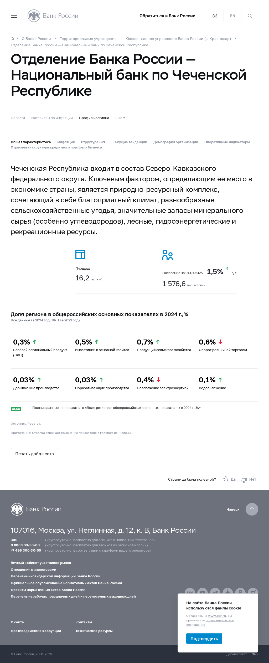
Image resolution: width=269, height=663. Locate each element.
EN (232, 16)
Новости (18, 118)
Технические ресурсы (94, 631)
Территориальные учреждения (88, 38)
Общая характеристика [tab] (31, 142)
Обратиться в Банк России (167, 16)
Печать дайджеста (34, 453)
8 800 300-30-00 (25, 545)
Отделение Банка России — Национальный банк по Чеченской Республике (79, 45)
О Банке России (36, 38)
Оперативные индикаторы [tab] (227, 142)
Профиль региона (94, 118)
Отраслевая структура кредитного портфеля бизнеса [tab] (56, 147)
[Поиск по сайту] (250, 16)
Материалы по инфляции (52, 118)
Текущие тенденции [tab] (130, 142)
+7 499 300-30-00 (26, 550)
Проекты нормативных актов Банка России (48, 590)
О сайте (17, 622)
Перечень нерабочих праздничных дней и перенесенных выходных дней (73, 596)
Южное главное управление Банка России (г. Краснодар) (178, 38)
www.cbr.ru (217, 616)
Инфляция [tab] (66, 142)
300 (14, 540)
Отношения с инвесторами (33, 569)
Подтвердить (204, 638)
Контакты (83, 622)
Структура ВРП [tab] (94, 142)
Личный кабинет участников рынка (41, 563)
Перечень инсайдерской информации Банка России (55, 576)
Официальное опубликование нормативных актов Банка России (66, 583)
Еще (118, 118)
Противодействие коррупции (36, 631)
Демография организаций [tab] (175, 142)
